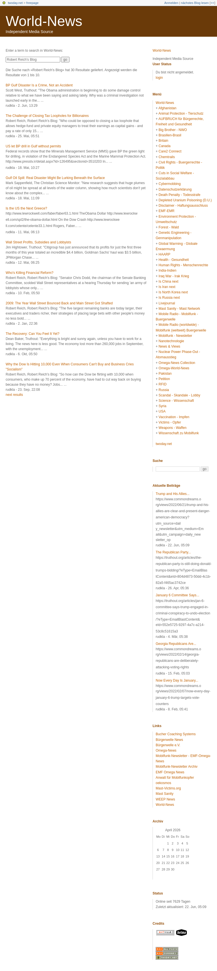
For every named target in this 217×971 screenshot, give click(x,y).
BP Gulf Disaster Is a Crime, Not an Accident (39, 85)
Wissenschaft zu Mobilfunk (179, 433)
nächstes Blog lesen (195, 3)
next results (14, 395)
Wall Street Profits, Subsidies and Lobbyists (38, 242)
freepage (32, 3)
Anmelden (171, 3)
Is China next (168, 281)
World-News (44, 21)
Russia (164, 390)
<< (212, 3)
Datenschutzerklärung (175, 189)
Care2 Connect (170, 151)
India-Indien (167, 270)
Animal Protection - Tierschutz (181, 113)
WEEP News (165, 799)
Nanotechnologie (171, 341)
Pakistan (165, 374)
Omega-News (166, 750)
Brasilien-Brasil (170, 135)
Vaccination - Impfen (174, 417)
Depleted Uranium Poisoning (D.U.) (185, 200)
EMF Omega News (170, 772)
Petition (164, 379)
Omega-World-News (174, 368)
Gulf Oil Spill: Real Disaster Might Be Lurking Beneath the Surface (55, 178)
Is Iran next (167, 287)
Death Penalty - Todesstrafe (179, 195)
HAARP (164, 254)
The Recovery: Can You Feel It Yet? (32, 334)
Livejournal (167, 303)
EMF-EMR (166, 211)
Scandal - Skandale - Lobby (179, 395)
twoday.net (15, 3)
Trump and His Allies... (173, 494)
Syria (162, 406)
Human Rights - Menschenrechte (183, 265)
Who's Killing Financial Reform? (29, 273)
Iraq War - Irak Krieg (174, 276)
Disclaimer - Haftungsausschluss (183, 206)
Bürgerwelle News (169, 740)
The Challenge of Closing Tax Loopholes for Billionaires (47, 116)
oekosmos (163, 783)
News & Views (169, 346)
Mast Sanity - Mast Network (179, 309)
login (159, 78)
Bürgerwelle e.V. (168, 745)
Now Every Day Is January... (177, 680)
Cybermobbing (170, 184)
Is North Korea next (173, 292)
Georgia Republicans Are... (176, 644)
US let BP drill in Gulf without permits (33, 146)
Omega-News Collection (177, 363)
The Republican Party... (173, 552)
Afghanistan (167, 108)
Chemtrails (167, 157)
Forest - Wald (169, 227)
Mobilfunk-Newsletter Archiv (177, 767)
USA (162, 411)
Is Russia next (169, 298)
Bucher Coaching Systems (176, 734)
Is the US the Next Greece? (26, 208)
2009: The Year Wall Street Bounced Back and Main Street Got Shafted (59, 303)
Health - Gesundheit (174, 260)
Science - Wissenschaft (176, 401)
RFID (162, 384)
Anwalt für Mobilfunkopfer (175, 778)
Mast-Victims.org (168, 788)
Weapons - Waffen (172, 428)
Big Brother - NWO (173, 130)
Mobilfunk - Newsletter (175, 336)
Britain (163, 141)
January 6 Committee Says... (177, 595)
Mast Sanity (164, 794)
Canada (164, 146)
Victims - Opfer (170, 422)
